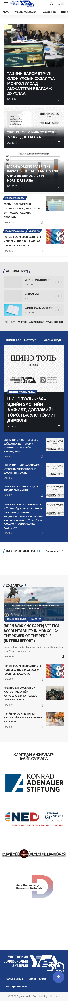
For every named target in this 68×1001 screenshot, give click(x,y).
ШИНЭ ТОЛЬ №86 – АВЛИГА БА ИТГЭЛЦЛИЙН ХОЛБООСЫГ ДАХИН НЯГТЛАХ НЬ (22, 469)
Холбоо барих (14, 978)
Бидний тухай (37, 978)
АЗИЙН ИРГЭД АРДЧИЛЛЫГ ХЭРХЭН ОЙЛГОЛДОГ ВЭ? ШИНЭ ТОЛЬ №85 (23, 717)
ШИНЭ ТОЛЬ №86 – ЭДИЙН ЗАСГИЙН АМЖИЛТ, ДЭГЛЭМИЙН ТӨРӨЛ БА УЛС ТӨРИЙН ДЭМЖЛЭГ (32, 409)
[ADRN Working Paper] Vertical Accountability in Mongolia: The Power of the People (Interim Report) (32, 633)
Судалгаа (34, 231)
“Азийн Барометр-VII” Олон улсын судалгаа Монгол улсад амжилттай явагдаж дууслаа (31, 83)
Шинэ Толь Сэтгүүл (38, 307)
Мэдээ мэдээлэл (15, 198)
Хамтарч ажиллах (17, 986)
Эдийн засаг (36, 321)
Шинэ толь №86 (22, 392)
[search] (51, 4)
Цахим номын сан (22, 551)
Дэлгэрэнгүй (52, 339)
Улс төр (22, 321)
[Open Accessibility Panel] (58, 977)
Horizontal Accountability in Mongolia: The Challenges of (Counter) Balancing (22, 241)
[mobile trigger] (7, 4)
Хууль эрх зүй (54, 321)
